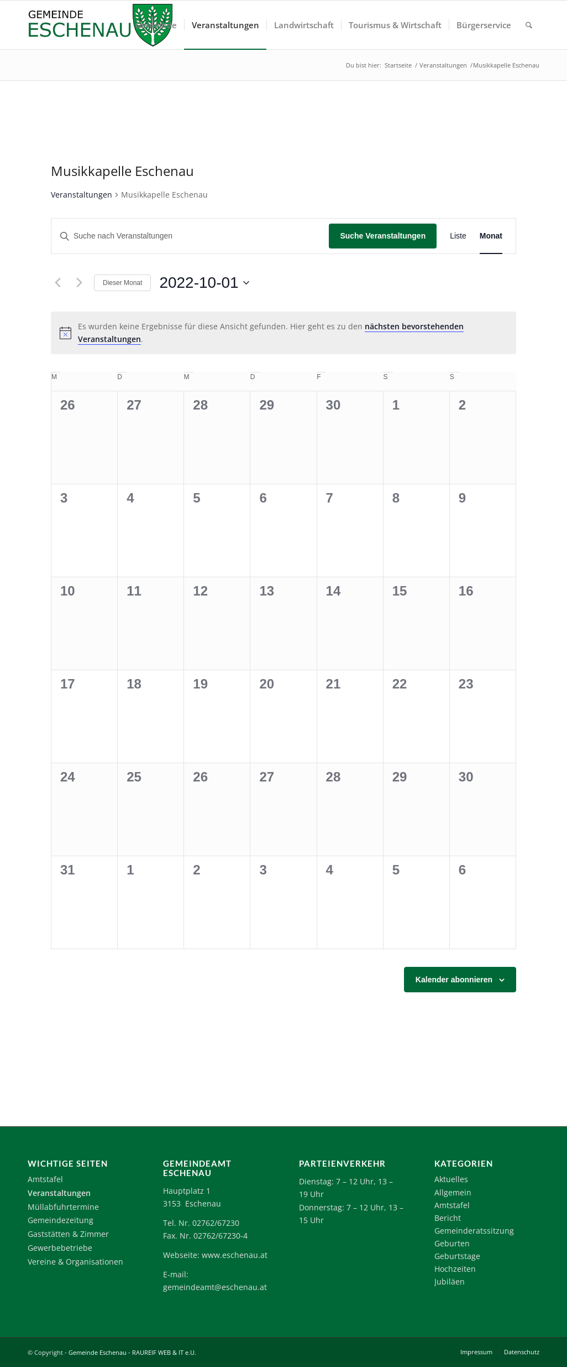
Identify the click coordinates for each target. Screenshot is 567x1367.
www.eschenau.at (234, 1255)
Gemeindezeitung (60, 1220)
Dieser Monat (122, 283)
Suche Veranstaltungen (383, 235)
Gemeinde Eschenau (98, 1352)
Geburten (452, 1243)
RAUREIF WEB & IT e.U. (164, 1352)
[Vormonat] (57, 282)
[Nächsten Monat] (79, 282)
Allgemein (452, 1192)
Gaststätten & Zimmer (68, 1234)
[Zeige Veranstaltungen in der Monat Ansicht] (491, 236)
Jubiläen (449, 1281)
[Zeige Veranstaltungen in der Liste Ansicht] (458, 236)
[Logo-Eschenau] (100, 25)
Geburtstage (457, 1256)
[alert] (283, 333)
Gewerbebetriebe (60, 1247)
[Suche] (528, 25)
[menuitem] (156, 25)
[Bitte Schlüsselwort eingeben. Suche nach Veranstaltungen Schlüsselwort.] (190, 236)
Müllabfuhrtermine (63, 1207)
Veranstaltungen (81, 194)
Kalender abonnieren (454, 979)
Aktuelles (451, 1179)
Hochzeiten (455, 1269)
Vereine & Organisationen (75, 1261)
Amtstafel (45, 1179)
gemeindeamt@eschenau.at (215, 1287)
